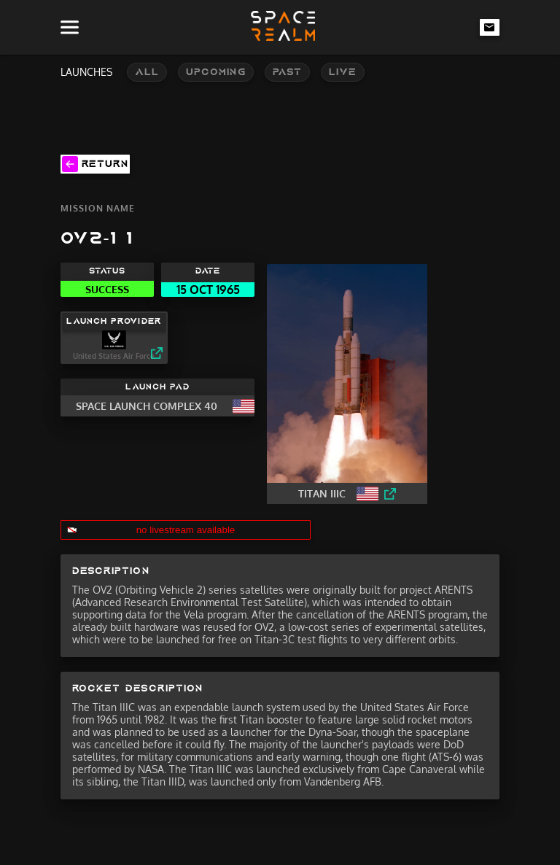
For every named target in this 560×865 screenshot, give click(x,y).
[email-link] (490, 27)
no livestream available (186, 529)
